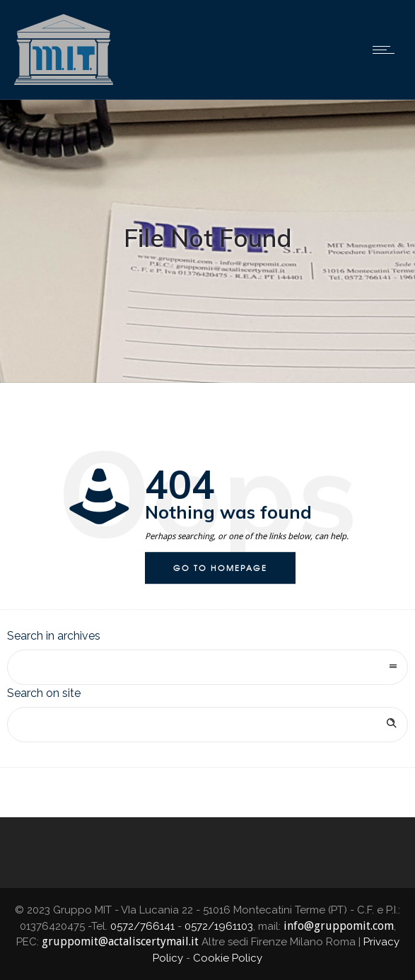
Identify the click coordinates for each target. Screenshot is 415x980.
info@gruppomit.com (339, 926)
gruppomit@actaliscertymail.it (120, 941)
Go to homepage (220, 567)
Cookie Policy (227, 958)
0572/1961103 (219, 926)
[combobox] (207, 667)
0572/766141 (142, 926)
